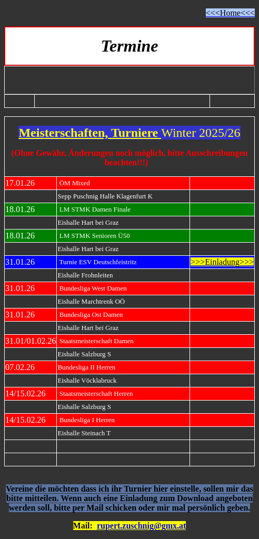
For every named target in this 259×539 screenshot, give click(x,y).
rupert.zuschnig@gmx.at (141, 525)
